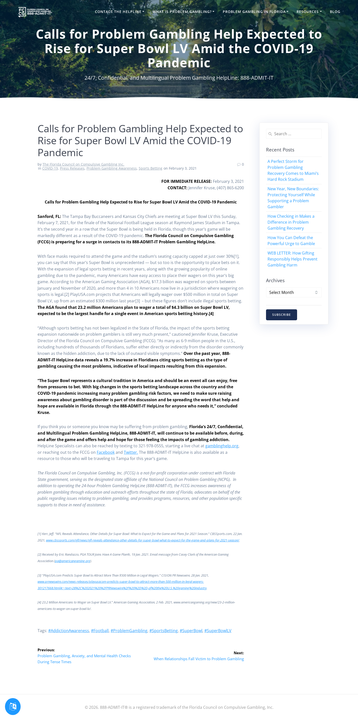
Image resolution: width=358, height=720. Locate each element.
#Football (100, 630)
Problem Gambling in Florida (254, 11)
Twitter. (131, 452)
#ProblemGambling (129, 630)
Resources (308, 11)
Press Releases (72, 168)
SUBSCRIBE (281, 315)
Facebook (106, 452)
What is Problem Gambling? (182, 11)
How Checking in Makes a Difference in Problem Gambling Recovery (291, 222)
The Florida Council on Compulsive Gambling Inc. (83, 164)
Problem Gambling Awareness (112, 168)
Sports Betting (150, 168)
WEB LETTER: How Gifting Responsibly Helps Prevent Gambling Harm (292, 259)
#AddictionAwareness (68, 630)
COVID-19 (50, 168)
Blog (335, 11)
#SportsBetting (163, 630)
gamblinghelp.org (221, 446)
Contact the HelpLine (118, 11)
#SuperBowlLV (217, 630)
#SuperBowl (191, 630)
